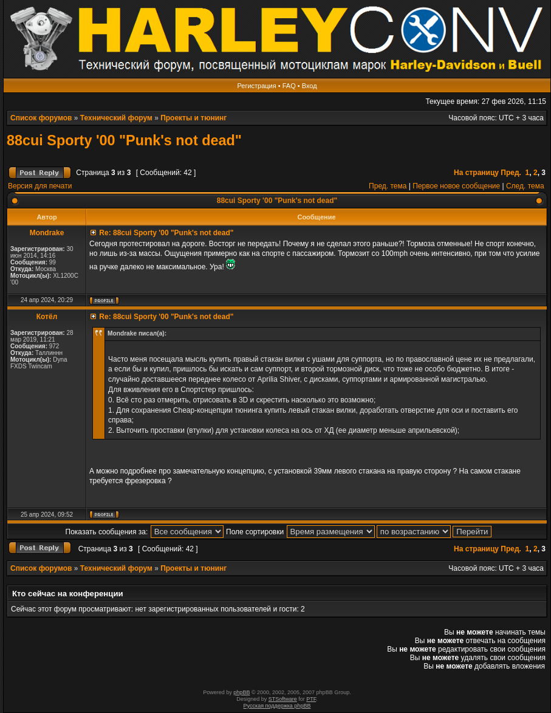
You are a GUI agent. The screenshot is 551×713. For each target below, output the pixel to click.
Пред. (511, 172)
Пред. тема (387, 186)
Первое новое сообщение (456, 186)
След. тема (525, 186)
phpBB (241, 692)
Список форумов (41, 118)
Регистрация (256, 85)
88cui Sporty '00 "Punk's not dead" (124, 140)
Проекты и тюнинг (193, 118)
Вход (309, 85)
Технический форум (116, 118)
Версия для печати (40, 186)
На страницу (476, 172)
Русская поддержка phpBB (277, 706)
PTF (311, 699)
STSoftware (283, 699)
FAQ (289, 85)
